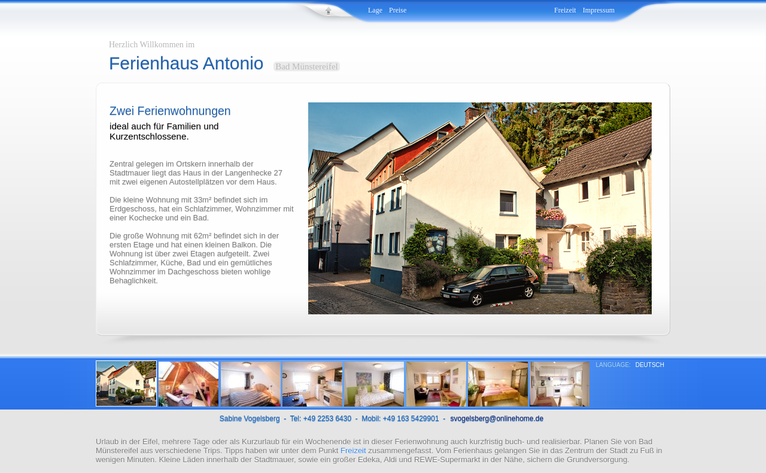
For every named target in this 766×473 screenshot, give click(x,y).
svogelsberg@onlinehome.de (497, 418)
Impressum (599, 10)
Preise (397, 10)
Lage (375, 10)
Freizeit (565, 10)
